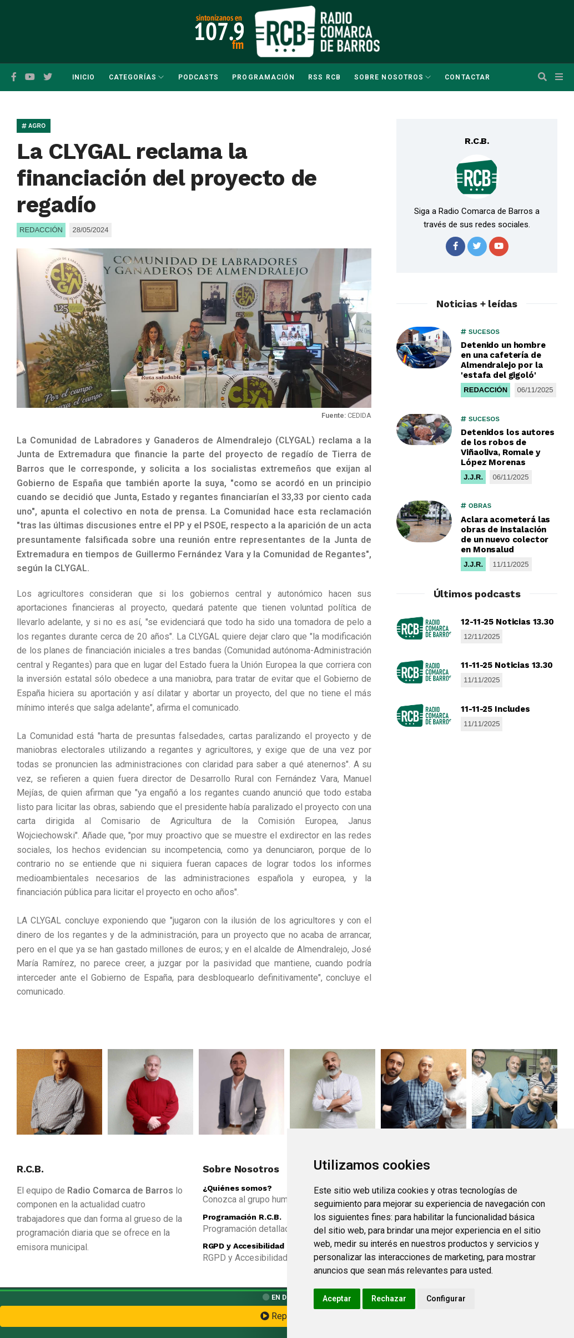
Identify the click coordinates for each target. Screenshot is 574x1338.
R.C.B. (477, 141)
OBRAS (476, 505)
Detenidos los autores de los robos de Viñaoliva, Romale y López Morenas (508, 447)
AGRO (34, 126)
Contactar (467, 77)
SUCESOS (480, 331)
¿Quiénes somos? (237, 1188)
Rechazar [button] (388, 1298)
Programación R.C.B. (242, 1216)
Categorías (133, 77)
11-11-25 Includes (495, 709)
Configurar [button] (446, 1298)
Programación (263, 77)
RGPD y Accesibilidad (243, 1245)
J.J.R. (473, 477)
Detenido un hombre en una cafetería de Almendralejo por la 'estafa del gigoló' (503, 360)
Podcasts (198, 77)
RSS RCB (324, 77)
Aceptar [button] (337, 1298)
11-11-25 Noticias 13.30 (507, 665)
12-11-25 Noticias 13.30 (507, 622)
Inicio (83, 77)
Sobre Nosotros (389, 77)
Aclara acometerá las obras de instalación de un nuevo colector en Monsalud (505, 535)
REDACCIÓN (485, 390)
